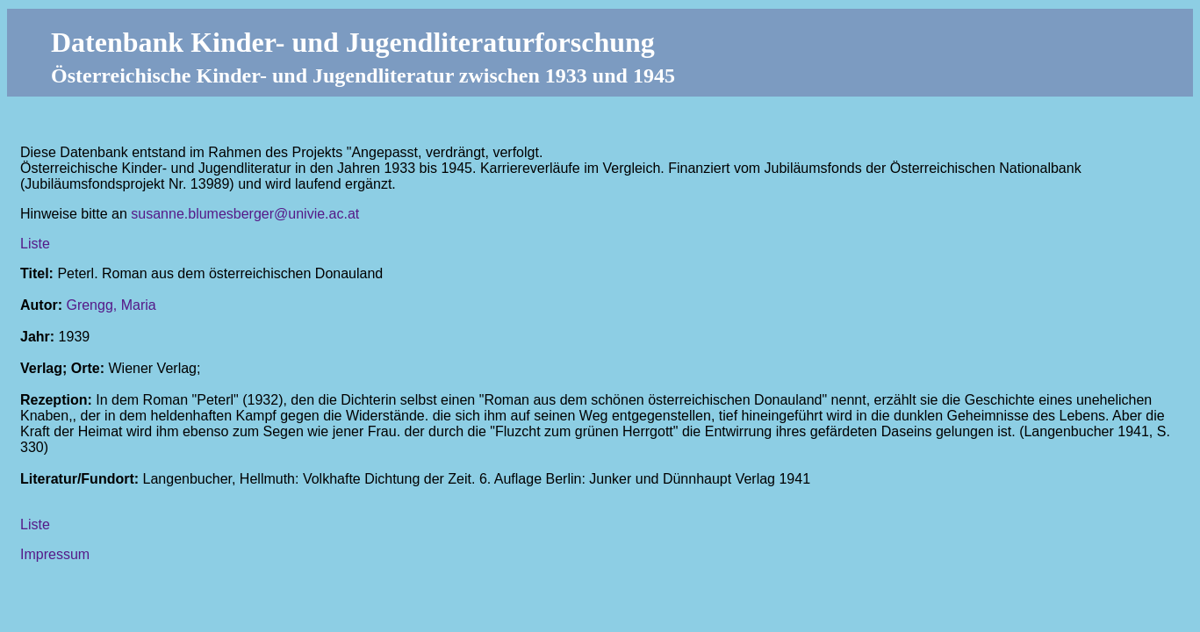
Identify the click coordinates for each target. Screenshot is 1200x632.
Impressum (55, 554)
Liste (35, 243)
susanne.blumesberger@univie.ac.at (245, 213)
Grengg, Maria (110, 305)
